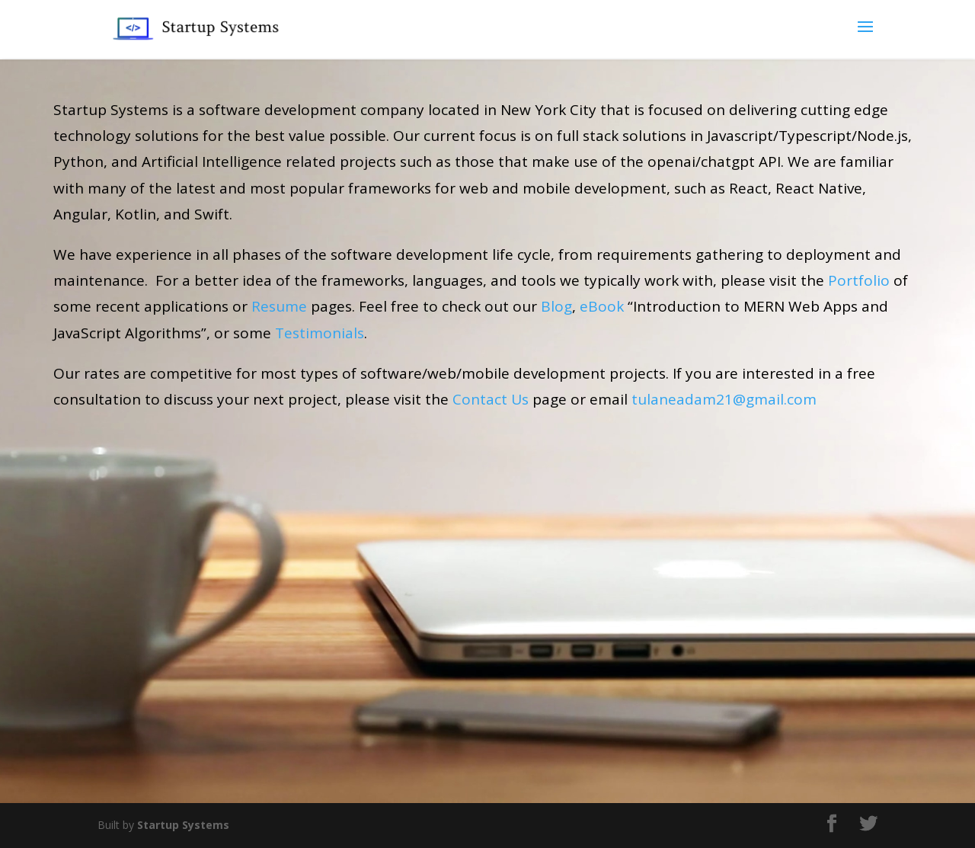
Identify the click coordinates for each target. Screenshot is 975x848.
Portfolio (859, 280)
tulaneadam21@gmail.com (724, 399)
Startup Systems (183, 825)
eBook (602, 306)
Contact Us (490, 399)
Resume (279, 306)
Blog (556, 306)
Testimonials (319, 333)
